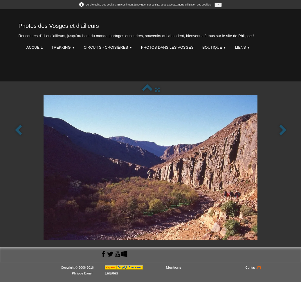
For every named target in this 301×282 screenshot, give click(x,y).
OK (218, 4)
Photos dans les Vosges (167, 47)
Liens (242, 47)
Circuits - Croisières (108, 47)
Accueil (34, 47)
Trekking (63, 47)
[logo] (136, 29)
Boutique (214, 47)
